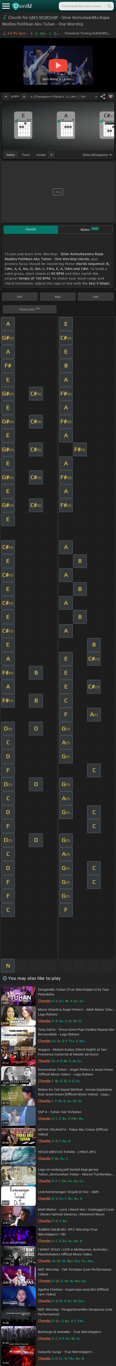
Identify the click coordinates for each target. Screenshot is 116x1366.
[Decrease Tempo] (6, 96)
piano (26, 154)
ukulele (41, 154)
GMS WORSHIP (43, 17)
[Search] (109, 6)
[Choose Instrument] (51, 154)
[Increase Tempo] (24, 96)
